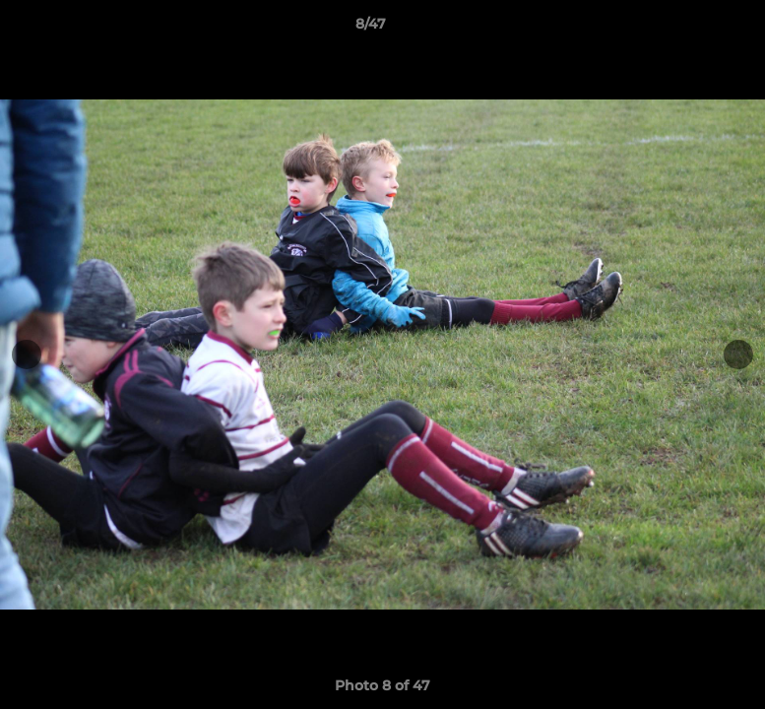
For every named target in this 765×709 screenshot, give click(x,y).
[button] (682, 28)
